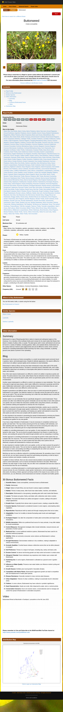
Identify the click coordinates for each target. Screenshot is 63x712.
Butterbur (17, 138)
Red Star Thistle (38, 189)
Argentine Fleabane (20, 133)
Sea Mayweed (20, 195)
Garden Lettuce (34, 155)
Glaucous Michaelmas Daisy (33, 157)
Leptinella (56, 170)
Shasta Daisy (24, 197)
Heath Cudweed (36, 165)
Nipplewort (15, 181)
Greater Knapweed (28, 161)
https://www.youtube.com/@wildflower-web (16, 632)
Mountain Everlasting (50, 176)
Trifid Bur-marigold (25, 206)
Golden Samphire (27, 159)
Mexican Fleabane (30, 176)
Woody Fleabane (9, 212)
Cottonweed (28, 150)
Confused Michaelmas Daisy (32, 148)
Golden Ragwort (17, 159)
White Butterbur (52, 208)
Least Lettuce (31, 170)
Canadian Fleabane (36, 138)
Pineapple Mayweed (35, 185)
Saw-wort (39, 193)
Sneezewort (7, 202)
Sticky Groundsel (48, 202)
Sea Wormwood (30, 195)
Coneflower (20, 148)
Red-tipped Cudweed (10, 191)
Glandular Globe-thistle (17, 157)
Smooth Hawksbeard (27, 200)
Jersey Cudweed (23, 168)
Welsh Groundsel (21, 208)
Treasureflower (14, 206)
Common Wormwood (10, 148)
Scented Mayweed (48, 193)
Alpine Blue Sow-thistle (10, 131)
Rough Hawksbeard (9, 193)
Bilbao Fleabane (16, 135)
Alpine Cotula (22, 131)
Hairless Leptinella (30, 163)
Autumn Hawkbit (31, 133)
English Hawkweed (17, 153)
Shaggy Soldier (15, 197)
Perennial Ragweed (51, 183)
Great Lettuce (8, 161)
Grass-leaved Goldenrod (50, 159)
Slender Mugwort (30, 198)
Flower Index (34, 6)
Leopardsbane (48, 170)
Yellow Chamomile (33, 212)
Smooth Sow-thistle (39, 200)
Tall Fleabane (28, 204)
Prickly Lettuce (55, 187)
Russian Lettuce (20, 193)
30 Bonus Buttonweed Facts (17, 102)
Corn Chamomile (46, 148)
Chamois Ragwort (24, 140)
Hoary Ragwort (35, 166)
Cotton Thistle (20, 150)
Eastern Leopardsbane (46, 152)
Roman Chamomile (32, 191)
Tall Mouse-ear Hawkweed (40, 204)
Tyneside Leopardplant (48, 206)
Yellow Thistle (24, 213)
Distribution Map (11, 106)
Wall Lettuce (11, 208)
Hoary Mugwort (26, 166)
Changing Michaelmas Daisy (38, 140)
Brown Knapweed (9, 138)
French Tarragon (15, 155)
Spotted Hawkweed (36, 202)
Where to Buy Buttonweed (13, 93)
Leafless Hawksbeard (20, 170)
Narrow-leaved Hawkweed (48, 178)
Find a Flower (12, 6)
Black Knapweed (26, 135)
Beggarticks (7, 135)
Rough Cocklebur (44, 191)
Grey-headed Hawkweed (41, 161)
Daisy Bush (46, 150)
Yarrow (25, 212)
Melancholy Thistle (19, 176)
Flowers (13, 10)
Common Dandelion (25, 144)
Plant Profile (9, 91)
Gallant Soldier (24, 155)
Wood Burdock (44, 210)
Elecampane (7, 153)
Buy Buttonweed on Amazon (11, 304)
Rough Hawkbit (54, 191)
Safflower (29, 193)
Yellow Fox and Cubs (45, 212)
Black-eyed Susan (37, 135)
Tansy (50, 204)
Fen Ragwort (27, 153)
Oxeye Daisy (7, 183)
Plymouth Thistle (23, 187)
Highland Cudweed (15, 166)
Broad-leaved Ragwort (52, 137)
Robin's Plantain (21, 191)
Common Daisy (14, 144)
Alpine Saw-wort (41, 131)
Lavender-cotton (8, 170)
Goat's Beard (7, 159)
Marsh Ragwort (30, 174)
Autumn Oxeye (41, 133)
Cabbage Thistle (25, 138)
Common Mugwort (38, 146)
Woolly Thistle (18, 212)
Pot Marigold (46, 187)
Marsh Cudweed (8, 174)
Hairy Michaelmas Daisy (44, 163)
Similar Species (10, 95)
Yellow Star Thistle (13, 213)
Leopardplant (39, 170)
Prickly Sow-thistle (9, 189)
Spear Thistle (15, 202)
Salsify (34, 193)
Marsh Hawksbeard (19, 174)
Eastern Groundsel (34, 152)
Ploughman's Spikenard (11, 187)
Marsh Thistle (51, 174)
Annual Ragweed (52, 131)
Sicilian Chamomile (9, 198)
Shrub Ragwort (52, 197)
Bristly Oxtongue (26, 137)
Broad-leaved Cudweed (38, 137)
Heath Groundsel (46, 165)
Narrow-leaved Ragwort (31, 180)
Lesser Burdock (8, 172)
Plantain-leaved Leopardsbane (50, 185)
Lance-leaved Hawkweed (48, 168)
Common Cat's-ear (47, 142)
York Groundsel (32, 213)
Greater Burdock (17, 161)
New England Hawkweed (45, 180)
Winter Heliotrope (34, 210)
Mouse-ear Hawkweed (10, 178)
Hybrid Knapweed (46, 166)
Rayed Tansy (29, 189)
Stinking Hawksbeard (17, 204)
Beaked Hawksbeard (52, 133)
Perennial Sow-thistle (10, 185)
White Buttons (8, 210)
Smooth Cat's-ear (15, 200)
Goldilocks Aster (38, 159)
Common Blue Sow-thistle (33, 142)
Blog (10, 100)
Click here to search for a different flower (14, 16)
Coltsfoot (22, 142)
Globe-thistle (56, 157)
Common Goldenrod (50, 144)
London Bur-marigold (40, 172)
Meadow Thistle (8, 176)
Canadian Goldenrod (49, 138)
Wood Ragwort (53, 210)
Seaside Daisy (39, 195)
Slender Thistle (40, 198)
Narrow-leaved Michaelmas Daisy (13, 180)
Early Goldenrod (23, 152)
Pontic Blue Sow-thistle (35, 187)
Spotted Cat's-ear (25, 202)
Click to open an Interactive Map (31, 684)
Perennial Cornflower (39, 183)
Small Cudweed (49, 198)
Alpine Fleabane (31, 131)
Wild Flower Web (9, 2)
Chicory (49, 140)
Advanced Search (23, 6)
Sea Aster (13, 195)
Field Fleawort (42, 153)
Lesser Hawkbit (18, 172)
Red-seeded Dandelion (50, 189)
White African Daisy (41, 208)
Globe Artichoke (46, 157)
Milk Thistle (40, 176)
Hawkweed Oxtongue (24, 165)
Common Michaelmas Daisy (24, 146)
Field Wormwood (52, 153)
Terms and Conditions (31, 697)
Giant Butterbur (43, 155)
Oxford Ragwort (16, 183)
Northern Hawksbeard (39, 181)
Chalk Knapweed (13, 140)
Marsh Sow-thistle (41, 174)
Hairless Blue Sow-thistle (17, 163)
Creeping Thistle (37, 150)
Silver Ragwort (20, 198)
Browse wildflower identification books (32, 83)
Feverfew (34, 153)
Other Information (11, 96)
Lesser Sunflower (28, 172)
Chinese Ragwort (14, 142)
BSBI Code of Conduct (40, 80)
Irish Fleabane (13, 168)
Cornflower (12, 150)
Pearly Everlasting (27, 183)
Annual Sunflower (9, 133)
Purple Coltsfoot (19, 189)
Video (11, 104)
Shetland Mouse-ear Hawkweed (38, 197)
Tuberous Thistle (36, 206)
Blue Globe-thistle (15, 137)
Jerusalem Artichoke (35, 168)
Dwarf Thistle (14, 152)
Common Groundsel (9, 146)
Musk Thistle (21, 178)
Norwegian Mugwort (52, 181)
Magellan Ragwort (52, 172)
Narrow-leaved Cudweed (33, 178)
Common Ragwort (50, 146)
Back (56, 13)
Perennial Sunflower (22, 185)
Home (4, 6)
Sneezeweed (49, 200)
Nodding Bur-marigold (25, 181)
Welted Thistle (31, 208)
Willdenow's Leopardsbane (20, 210)
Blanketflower (47, 135)
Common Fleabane (37, 144)
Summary (12, 98)
